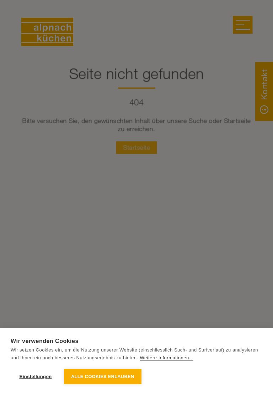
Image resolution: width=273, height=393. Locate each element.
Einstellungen (35, 376)
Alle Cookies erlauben (102, 376)
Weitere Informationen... (167, 357)
